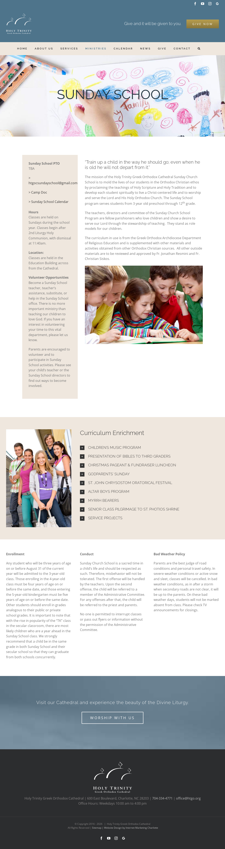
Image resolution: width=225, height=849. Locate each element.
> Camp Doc (38, 192)
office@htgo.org (188, 798)
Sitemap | (98, 827)
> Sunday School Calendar (49, 201)
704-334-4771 (162, 798)
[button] (199, 48)
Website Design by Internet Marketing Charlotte (131, 827)
